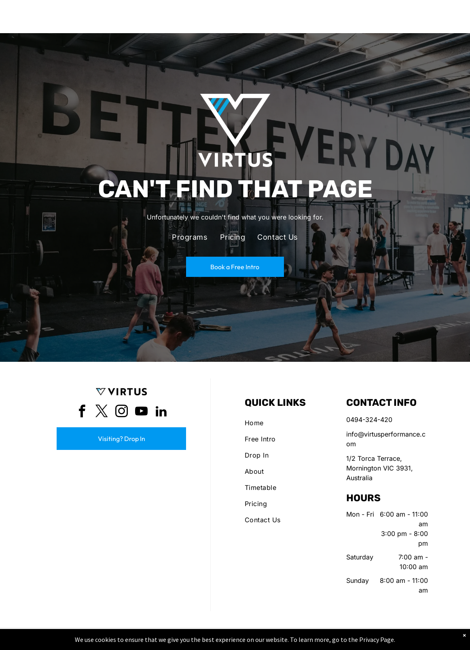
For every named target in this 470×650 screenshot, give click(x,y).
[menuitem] (190, 237)
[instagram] (121, 412)
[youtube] (141, 412)
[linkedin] (161, 412)
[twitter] (101, 412)
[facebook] (81, 412)
